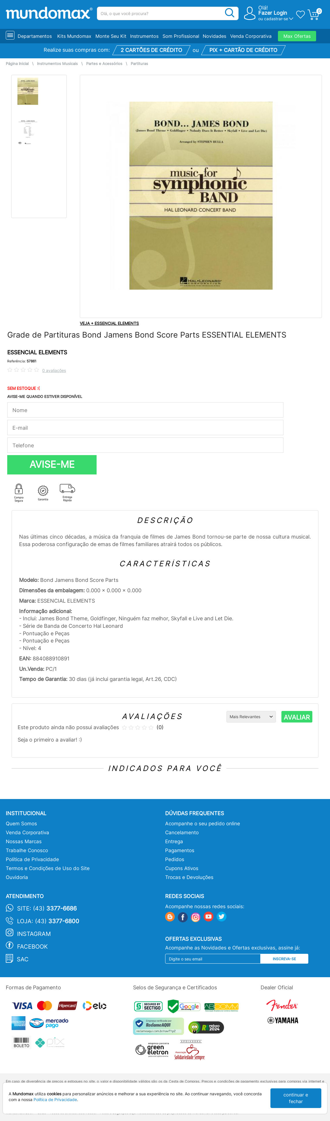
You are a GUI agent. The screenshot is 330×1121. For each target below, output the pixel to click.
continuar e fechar (295, 1098)
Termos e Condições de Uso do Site (48, 868)
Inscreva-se (284, 959)
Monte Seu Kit (110, 36)
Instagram (34, 933)
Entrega (174, 841)
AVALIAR (297, 717)
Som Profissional (181, 36)
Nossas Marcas (24, 841)
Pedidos (174, 859)
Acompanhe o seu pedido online (202, 823)
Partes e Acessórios (104, 64)
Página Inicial (17, 64)
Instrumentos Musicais (57, 64)
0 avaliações (54, 370)
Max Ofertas (297, 36)
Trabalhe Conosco (27, 850)
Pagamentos (179, 850)
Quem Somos (21, 823)
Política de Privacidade (32, 859)
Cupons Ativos (181, 868)
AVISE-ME (52, 464)
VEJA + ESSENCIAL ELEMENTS (109, 323)
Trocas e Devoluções (189, 877)
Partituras (139, 64)
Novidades (214, 36)
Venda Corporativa (251, 36)
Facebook (32, 946)
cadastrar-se (276, 18)
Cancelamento (182, 832)
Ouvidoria (17, 877)
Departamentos (35, 36)
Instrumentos (144, 36)
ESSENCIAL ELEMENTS (37, 352)
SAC (23, 959)
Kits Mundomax (74, 36)
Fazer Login (272, 13)
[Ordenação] (251, 716)
